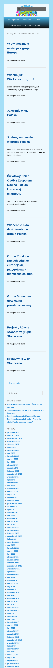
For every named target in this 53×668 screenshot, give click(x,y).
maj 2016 (11, 652)
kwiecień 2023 (13, 518)
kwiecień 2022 (13, 548)
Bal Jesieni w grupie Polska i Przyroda (24, 419)
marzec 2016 (12, 655)
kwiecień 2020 (13, 598)
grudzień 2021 (13, 560)
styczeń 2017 (13, 631)
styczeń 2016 (13, 661)
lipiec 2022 (12, 539)
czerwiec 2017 (13, 616)
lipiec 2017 (12, 613)
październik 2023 (14, 504)
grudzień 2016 (13, 634)
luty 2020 (11, 604)
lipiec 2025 (12, 447)
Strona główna (13, 20)
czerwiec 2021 (13, 575)
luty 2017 (11, 628)
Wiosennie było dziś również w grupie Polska (18, 229)
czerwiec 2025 (13, 450)
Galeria (28, 25)
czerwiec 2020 (13, 593)
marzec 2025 (12, 459)
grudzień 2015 (13, 664)
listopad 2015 (13, 667)
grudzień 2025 (13, 432)
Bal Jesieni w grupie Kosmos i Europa (24, 416)
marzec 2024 (12, 492)
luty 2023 (11, 524)
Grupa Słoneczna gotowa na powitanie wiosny (19, 301)
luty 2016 (11, 658)
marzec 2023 (12, 521)
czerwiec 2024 (13, 483)
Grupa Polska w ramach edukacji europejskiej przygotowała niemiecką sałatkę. (20, 264)
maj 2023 (11, 515)
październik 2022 (14, 536)
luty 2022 (11, 554)
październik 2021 (14, 566)
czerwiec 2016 (13, 649)
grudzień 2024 (13, 468)
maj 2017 (11, 619)
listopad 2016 (13, 637)
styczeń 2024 (13, 498)
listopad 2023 (13, 501)
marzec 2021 (12, 584)
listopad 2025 (13, 435)
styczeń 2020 (13, 607)
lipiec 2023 (12, 509)
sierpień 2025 (13, 444)
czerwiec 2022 (13, 542)
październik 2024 (14, 474)
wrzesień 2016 (13, 643)
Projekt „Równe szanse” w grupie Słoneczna (19, 332)
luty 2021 (11, 586)
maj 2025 (11, 453)
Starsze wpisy (14, 383)
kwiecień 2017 (13, 622)
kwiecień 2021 (13, 581)
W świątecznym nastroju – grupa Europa (19, 48)
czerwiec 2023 (13, 512)
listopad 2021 (13, 563)
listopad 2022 (13, 533)
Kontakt (38, 25)
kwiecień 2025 (13, 456)
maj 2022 (11, 545)
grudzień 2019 (13, 610)
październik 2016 (14, 640)
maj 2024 (11, 486)
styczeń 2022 (13, 557)
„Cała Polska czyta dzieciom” (20, 422)
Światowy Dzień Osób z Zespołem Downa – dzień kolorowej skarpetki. (19, 184)
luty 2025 (11, 462)
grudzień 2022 (13, 530)
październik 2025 (14, 438)
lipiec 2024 (12, 480)
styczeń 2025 (13, 465)
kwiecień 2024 (13, 489)
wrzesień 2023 (13, 506)
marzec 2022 (12, 551)
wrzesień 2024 (13, 477)
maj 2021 (11, 578)
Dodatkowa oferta (14, 25)
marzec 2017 (12, 625)
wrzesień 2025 (13, 441)
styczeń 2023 (13, 527)
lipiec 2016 (12, 646)
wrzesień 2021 (13, 569)
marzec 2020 (12, 601)
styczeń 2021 (13, 590)
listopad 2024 (13, 471)
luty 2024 (11, 495)
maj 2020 (11, 595)
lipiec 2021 (12, 572)
